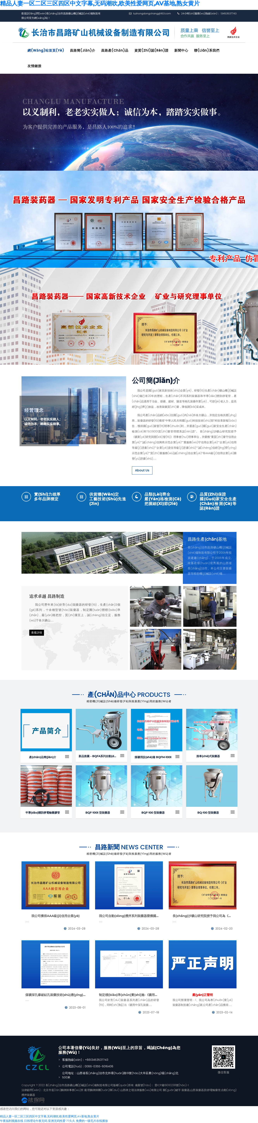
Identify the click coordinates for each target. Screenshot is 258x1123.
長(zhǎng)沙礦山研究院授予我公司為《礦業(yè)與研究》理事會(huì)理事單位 (203, 916)
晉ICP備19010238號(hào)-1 (171, 1085)
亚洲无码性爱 (56, 1121)
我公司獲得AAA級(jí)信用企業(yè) (55, 916)
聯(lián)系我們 (207, 50)
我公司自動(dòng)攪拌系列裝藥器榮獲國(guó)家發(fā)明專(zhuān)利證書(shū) (129, 916)
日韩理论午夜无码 (35, 1121)
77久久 (70, 1121)
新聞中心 (182, 50)
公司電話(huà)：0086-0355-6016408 (87, 1066)
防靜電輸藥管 (212, 1090)
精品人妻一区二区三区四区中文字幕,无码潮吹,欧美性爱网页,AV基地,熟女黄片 (49, 1116)
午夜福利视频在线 (11, 1121)
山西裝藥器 (197, 1090)
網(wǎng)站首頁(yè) (46, 50)
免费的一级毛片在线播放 (92, 1121)
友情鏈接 (35, 66)
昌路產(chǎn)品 (115, 50)
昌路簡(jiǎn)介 (83, 50)
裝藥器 (185, 1090)
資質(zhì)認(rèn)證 (152, 50)
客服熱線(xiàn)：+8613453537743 (85, 1059)
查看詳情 (36, 632)
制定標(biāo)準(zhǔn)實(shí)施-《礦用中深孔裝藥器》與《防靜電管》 (129, 995)
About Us (142, 470)
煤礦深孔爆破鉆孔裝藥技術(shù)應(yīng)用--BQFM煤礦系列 (55, 995)
